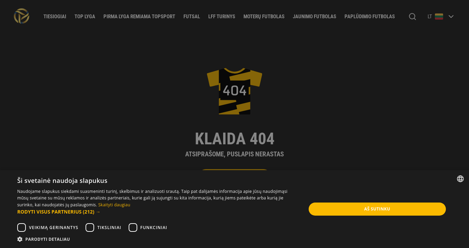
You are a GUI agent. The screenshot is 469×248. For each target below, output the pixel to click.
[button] (157, 211)
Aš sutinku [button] (377, 209)
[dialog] (234, 124)
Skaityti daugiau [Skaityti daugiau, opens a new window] (114, 205)
